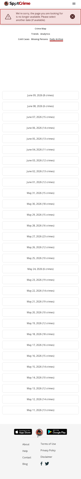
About (25, 444)
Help (25, 451)
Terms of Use (48, 444)
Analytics (45, 33)
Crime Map (40, 28)
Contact (26, 457)
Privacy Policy (48, 450)
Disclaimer (46, 456)
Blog (25, 464)
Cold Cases (23, 39)
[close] (72, 17)
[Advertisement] (40, 67)
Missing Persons (39, 39)
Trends (35, 33)
